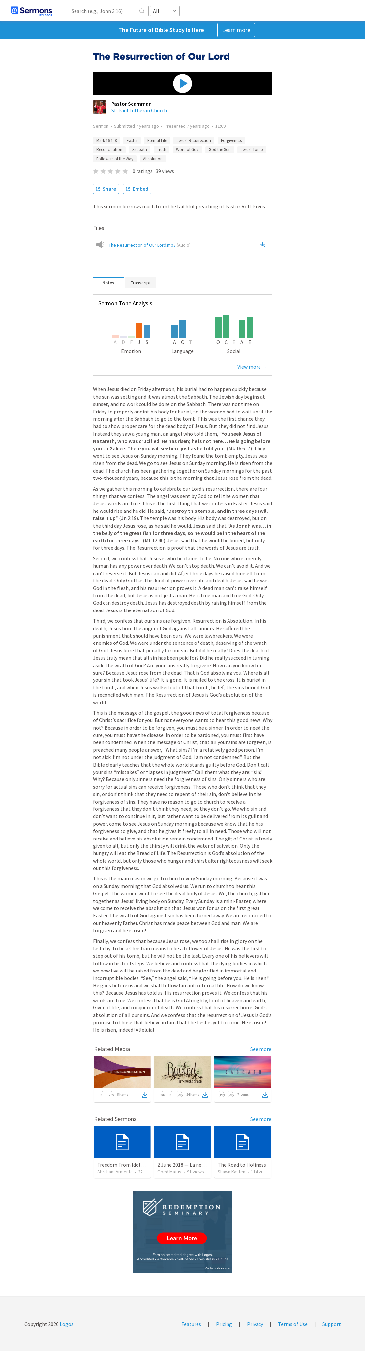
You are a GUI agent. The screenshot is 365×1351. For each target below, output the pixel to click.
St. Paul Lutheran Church (139, 110)
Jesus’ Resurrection (194, 140)
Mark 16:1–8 (106, 140)
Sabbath (139, 149)
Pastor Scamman (131, 103)
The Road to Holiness (242, 1164)
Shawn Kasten (231, 1172)
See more (260, 1049)
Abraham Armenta (115, 1172)
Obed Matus (169, 1172)
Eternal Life (157, 140)
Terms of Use (293, 1324)
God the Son (220, 149)
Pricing (224, 1324)
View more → (252, 366)
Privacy (255, 1324)
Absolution (153, 159)
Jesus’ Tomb (252, 149)
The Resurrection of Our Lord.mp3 (150, 245)
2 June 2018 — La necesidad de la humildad (204, 1164)
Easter (132, 140)
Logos (66, 1324)
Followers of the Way (114, 159)
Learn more (236, 30)
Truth (161, 149)
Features (191, 1324)
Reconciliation (109, 149)
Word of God (187, 149)
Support (331, 1324)
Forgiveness (231, 140)
